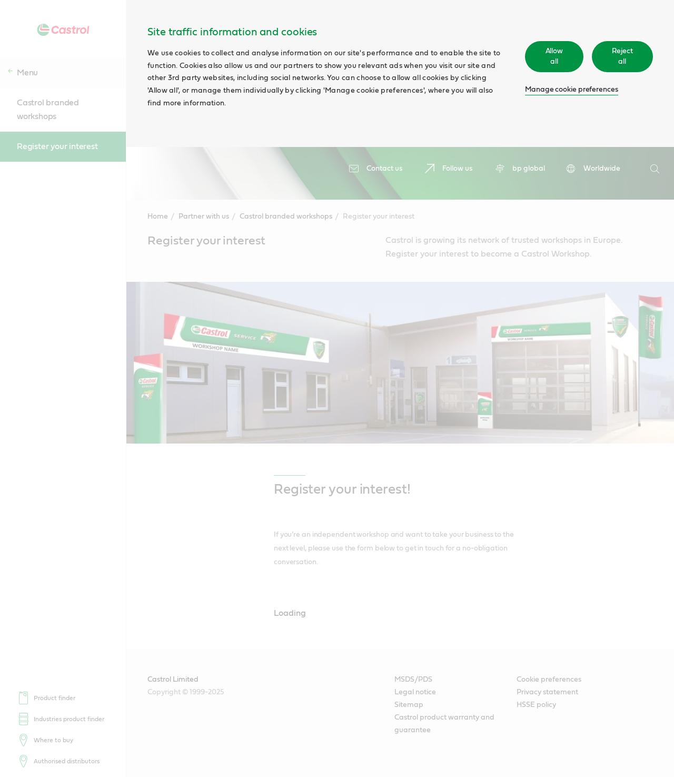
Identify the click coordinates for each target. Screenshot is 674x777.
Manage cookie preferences (571, 89)
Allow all (554, 56)
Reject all (622, 56)
